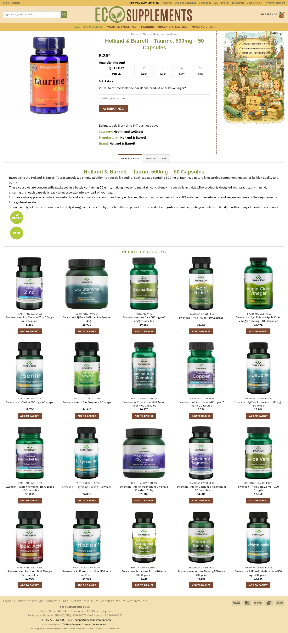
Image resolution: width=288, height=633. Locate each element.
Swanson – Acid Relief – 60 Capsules (201, 317)
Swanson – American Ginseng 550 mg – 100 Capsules (201, 573)
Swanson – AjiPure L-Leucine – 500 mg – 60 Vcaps (258, 403)
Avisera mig (113, 108)
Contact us (205, 2)
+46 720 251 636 (54, 620)
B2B (216, 2)
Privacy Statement (274, 2)
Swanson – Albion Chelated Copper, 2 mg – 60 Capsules (201, 403)
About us (167, 2)
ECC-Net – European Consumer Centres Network (85, 624)
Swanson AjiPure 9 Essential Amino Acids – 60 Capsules (143, 403)
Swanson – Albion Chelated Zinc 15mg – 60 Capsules (29, 319)
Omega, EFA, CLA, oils (174, 27)
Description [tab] (130, 158)
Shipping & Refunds (185, 2)
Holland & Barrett (133, 137)
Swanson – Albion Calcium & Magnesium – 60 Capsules (201, 488)
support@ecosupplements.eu (93, 620)
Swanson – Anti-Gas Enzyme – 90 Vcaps (87, 402)
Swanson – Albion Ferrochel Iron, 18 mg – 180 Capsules (29, 488)
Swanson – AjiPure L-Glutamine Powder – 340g (87, 319)
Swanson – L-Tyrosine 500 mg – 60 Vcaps (86, 487)
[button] (11, 3)
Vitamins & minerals (123, 27)
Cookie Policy (254, 2)
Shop (146, 34)
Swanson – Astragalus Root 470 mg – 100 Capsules (144, 573)
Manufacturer (203, 27)
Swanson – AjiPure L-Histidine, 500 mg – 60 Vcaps (86, 573)
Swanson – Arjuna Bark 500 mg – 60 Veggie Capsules (143, 319)
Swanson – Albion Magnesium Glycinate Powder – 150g (144, 488)
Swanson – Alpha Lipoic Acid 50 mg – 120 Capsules (29, 573)
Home (134, 34)
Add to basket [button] (29, 331)
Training (148, 27)
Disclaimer (238, 2)
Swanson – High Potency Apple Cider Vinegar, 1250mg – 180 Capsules (258, 319)
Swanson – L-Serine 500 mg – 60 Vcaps (29, 402)
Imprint (225, 2)
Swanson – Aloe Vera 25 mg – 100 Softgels (258, 488)
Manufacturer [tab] (156, 158)
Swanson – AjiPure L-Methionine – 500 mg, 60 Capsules (258, 573)
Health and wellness (89, 27)
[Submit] (64, 14)
